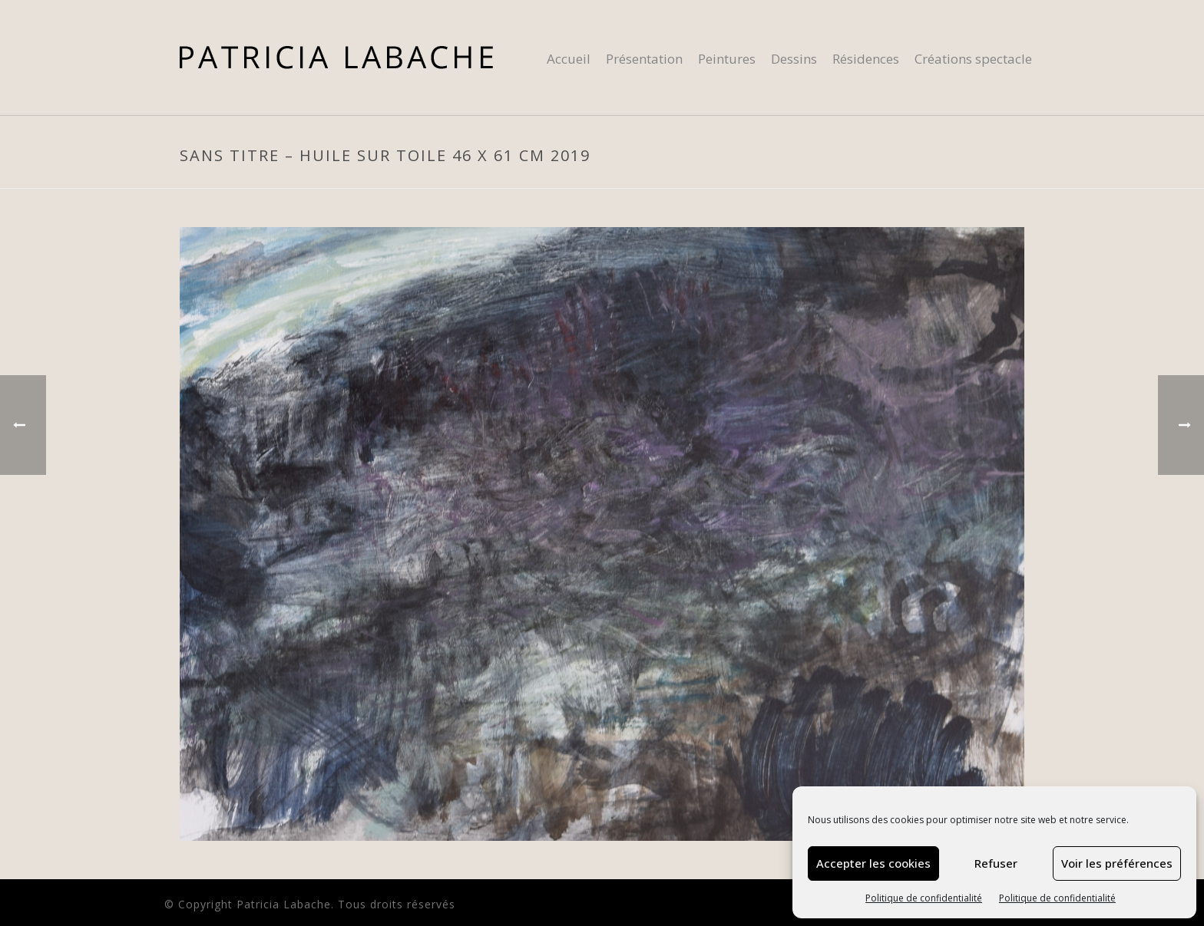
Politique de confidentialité (923, 898)
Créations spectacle (973, 59)
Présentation (644, 59)
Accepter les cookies (873, 863)
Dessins (794, 59)
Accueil (568, 59)
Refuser (995, 863)
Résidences (865, 59)
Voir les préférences (1117, 863)
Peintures (727, 59)
